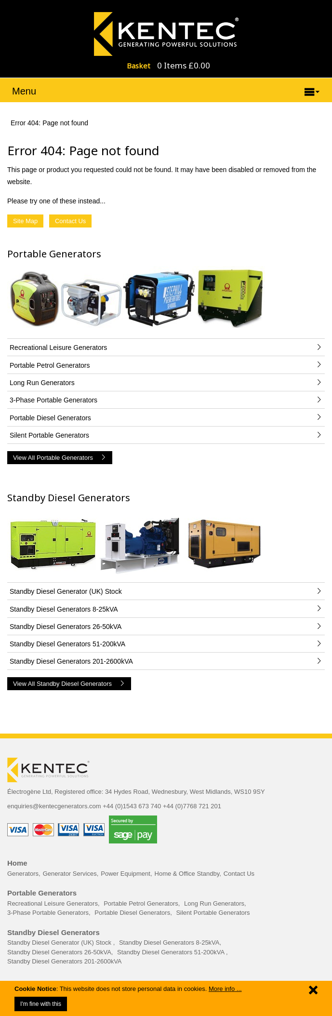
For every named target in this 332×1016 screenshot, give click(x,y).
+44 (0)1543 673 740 (132, 806)
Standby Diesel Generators (68, 497)
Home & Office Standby (187, 873)
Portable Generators (54, 253)
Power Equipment (125, 873)
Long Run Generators (214, 903)
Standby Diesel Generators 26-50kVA (59, 952)
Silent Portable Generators (213, 912)
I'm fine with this (40, 1004)
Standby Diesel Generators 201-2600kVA (64, 961)
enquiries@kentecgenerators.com (54, 806)
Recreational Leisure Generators (52, 903)
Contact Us (70, 221)
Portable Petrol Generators (141, 903)
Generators (23, 873)
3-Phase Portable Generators (48, 912)
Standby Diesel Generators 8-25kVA (169, 942)
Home (17, 863)
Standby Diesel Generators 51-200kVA (171, 952)
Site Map (25, 221)
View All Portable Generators (59, 457)
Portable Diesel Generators (132, 912)
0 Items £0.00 (183, 65)
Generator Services (70, 873)
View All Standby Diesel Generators (69, 683)
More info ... (225, 988)
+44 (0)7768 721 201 (192, 806)
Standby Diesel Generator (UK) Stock (60, 942)
